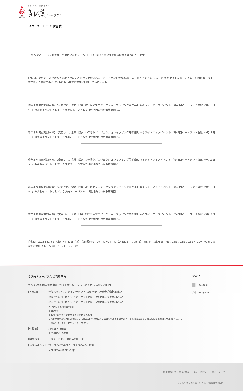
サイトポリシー (198, 372)
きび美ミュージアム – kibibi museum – (203, 382)
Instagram (204, 292)
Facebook (203, 284)
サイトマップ (218, 372)
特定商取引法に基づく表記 (172, 372)
